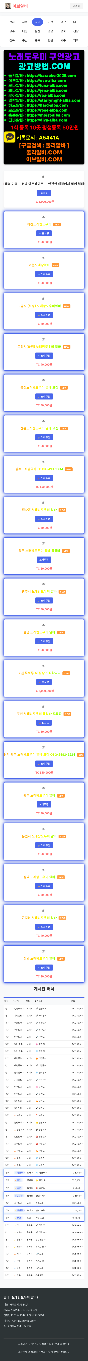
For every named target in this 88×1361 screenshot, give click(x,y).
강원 (50, 40)
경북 (63, 31)
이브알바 (16, 6)
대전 (25, 31)
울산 (37, 31)
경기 (37, 22)
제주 (76, 40)
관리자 (76, 6)
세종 (63, 40)
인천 (50, 22)
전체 (12, 22)
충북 (37, 40)
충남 (25, 40)
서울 (25, 22)
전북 (12, 40)
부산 (63, 22)
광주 (12, 31)
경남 (50, 31)
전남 (76, 31)
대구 (76, 22)
